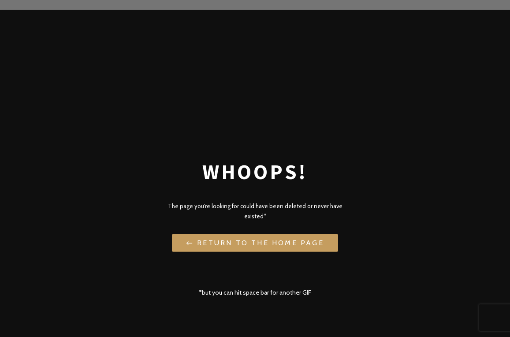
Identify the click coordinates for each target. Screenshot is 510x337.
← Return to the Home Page (255, 242)
